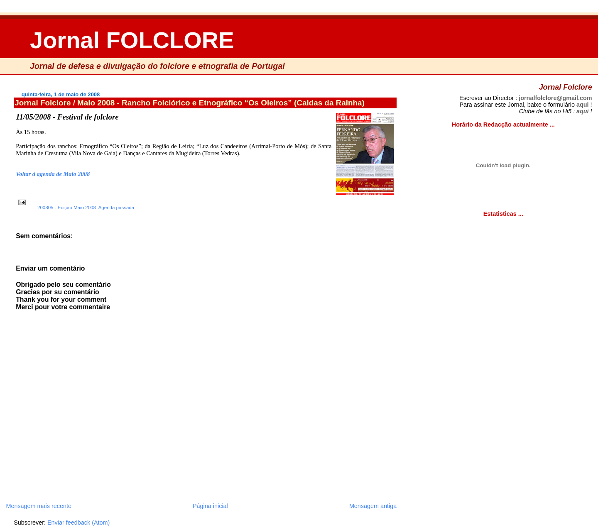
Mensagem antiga (373, 506)
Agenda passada (116, 207)
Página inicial (210, 506)
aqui (582, 104)
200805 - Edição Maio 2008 (66, 207)
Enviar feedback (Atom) (78, 522)
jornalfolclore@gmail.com (555, 98)
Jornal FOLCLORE (132, 40)
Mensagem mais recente (38, 506)
